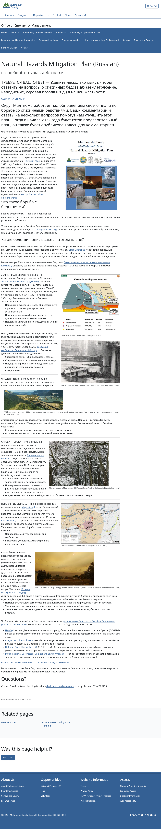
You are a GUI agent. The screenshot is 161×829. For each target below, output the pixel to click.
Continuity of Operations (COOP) (85, 32)
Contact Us (61, 32)
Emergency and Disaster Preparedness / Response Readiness (29, 40)
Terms (83, 786)
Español (153, 6)
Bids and (51, 786)
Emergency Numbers (71, 40)
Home (4, 32)
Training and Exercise (143, 40)
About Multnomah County (13, 786)
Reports (126, 40)
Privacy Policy (87, 791)
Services (9, 15)
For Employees (8, 800)
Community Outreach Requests (37, 32)
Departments (41, 15)
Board (9, 791)
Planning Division (9, 47)
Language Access (128, 791)
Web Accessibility (128, 800)
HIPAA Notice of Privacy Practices (96, 796)
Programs (23, 15)
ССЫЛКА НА (13, 98)
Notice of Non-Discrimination (133, 786)
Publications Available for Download (102, 40)
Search (79, 15)
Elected (56, 15)
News (68, 15)
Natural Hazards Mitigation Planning (56, 724)
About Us (15, 32)
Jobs (43, 791)
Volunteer (25, 47)
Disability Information (130, 796)
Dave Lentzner (8, 722)
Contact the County (10, 796)
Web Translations (89, 800)
